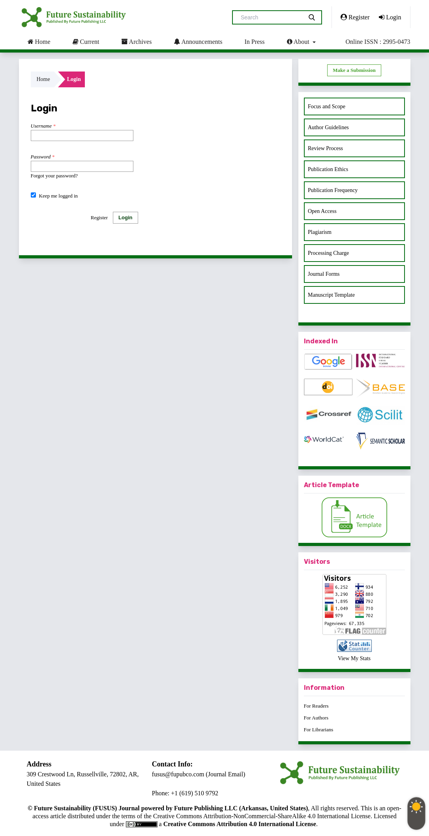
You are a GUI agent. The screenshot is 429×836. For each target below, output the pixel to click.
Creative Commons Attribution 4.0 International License (239, 824)
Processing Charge (328, 253)
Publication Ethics (328, 169)
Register (355, 17)
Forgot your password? (54, 176)
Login (390, 17)
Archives (136, 41)
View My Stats (354, 658)
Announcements (198, 41)
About (299, 41)
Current (86, 41)
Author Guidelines (328, 127)
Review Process (325, 148)
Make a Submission (354, 70)
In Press (254, 41)
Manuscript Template (331, 295)
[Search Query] (271, 17)
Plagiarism (320, 232)
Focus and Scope (326, 106)
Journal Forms (324, 274)
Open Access (322, 211)
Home (39, 41)
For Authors (316, 718)
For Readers (316, 706)
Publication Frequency (333, 190)
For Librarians (318, 729)
